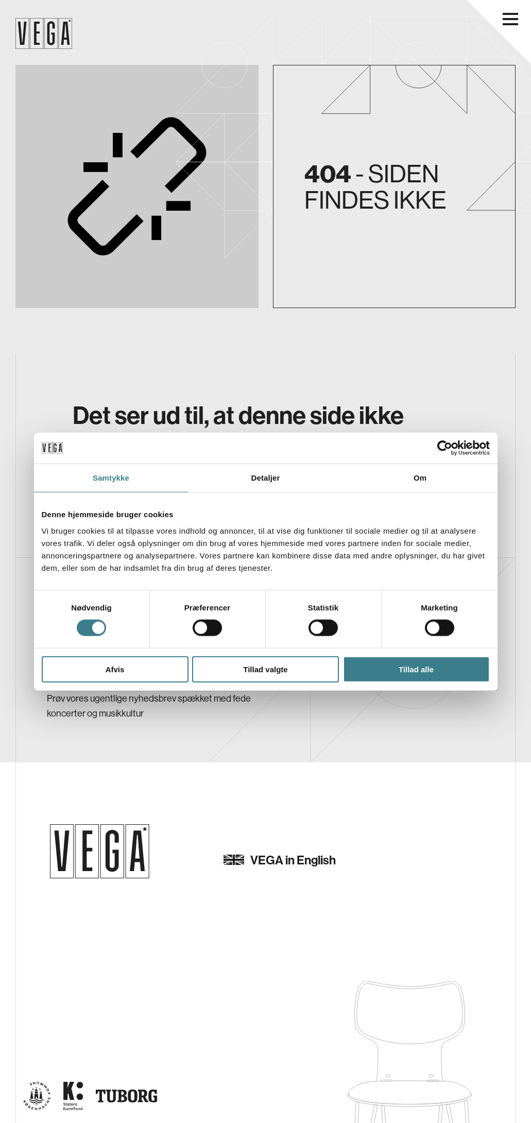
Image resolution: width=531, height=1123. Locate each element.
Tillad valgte (265, 669)
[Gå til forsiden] (99, 851)
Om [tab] (420, 477)
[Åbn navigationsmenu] (510, 19)
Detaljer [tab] (265, 477)
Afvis (115, 669)
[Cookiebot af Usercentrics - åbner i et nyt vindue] (445, 448)
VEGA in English (280, 859)
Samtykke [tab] (111, 477)
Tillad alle (416, 669)
